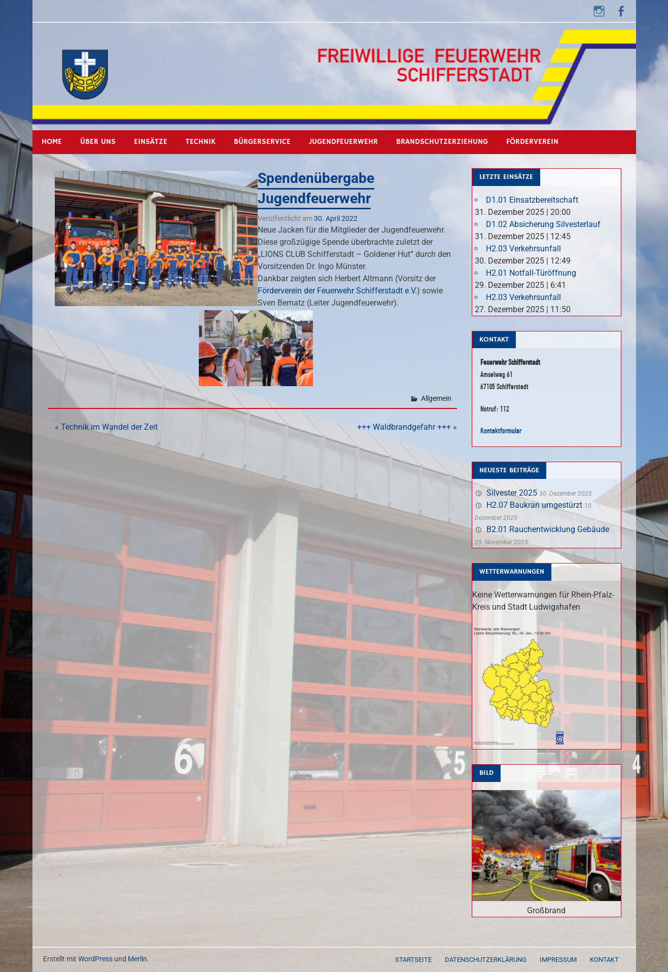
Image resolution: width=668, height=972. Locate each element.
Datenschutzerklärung (485, 959)
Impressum (558, 959)
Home (52, 141)
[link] (337, 290)
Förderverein (532, 141)
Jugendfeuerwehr (343, 141)
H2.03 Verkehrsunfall (523, 248)
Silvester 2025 (511, 493)
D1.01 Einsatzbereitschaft (532, 200)
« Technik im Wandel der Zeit (106, 427)
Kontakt (604, 959)
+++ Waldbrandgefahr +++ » (407, 427)
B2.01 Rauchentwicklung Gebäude (547, 529)
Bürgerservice (262, 141)
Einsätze (150, 141)
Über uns (98, 141)
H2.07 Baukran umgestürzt (534, 505)
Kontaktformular (500, 430)
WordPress (95, 959)
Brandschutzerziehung (442, 141)
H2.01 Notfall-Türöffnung (531, 273)
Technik (201, 141)
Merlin (137, 959)
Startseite (413, 959)
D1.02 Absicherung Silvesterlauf (543, 224)
